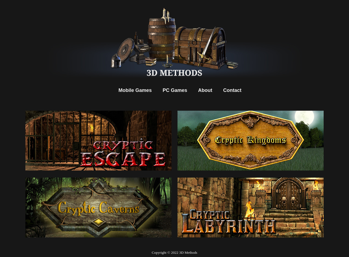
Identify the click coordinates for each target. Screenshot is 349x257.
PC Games (175, 90)
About (205, 90)
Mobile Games (135, 90)
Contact (232, 90)
